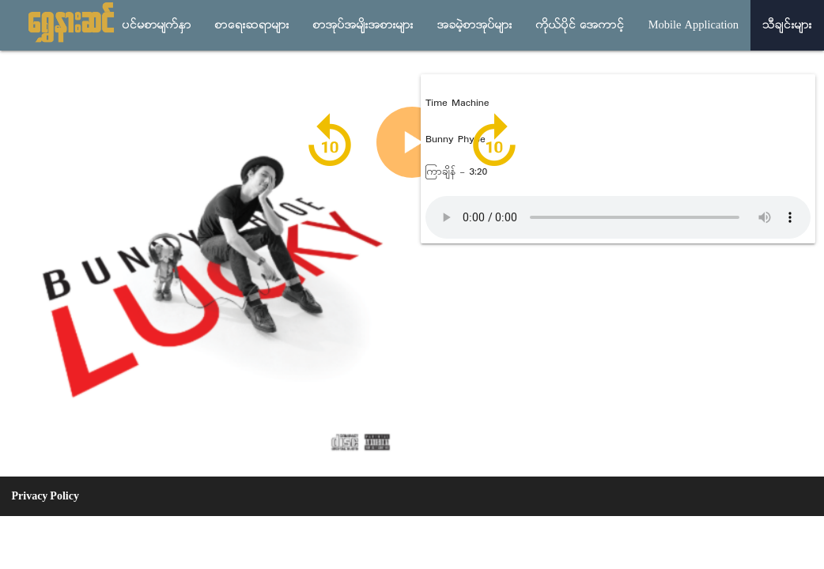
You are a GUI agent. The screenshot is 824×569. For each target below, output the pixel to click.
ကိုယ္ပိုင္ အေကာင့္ (580, 25)
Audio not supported (618, 217)
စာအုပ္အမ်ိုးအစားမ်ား (363, 25)
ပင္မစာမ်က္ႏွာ (157, 25)
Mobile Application (693, 25)
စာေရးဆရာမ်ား (252, 25)
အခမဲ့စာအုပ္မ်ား (474, 25)
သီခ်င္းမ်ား (787, 25)
